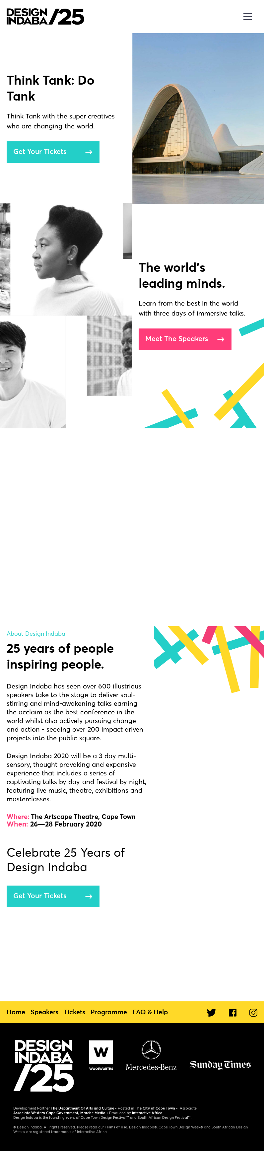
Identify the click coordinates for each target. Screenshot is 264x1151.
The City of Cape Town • (156, 1108)
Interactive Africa (147, 1113)
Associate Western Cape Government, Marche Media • (60, 1113)
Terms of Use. (116, 1127)
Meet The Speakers (176, 339)
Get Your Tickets (39, 152)
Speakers (44, 1012)
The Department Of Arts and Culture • (84, 1108)
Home (16, 1012)
